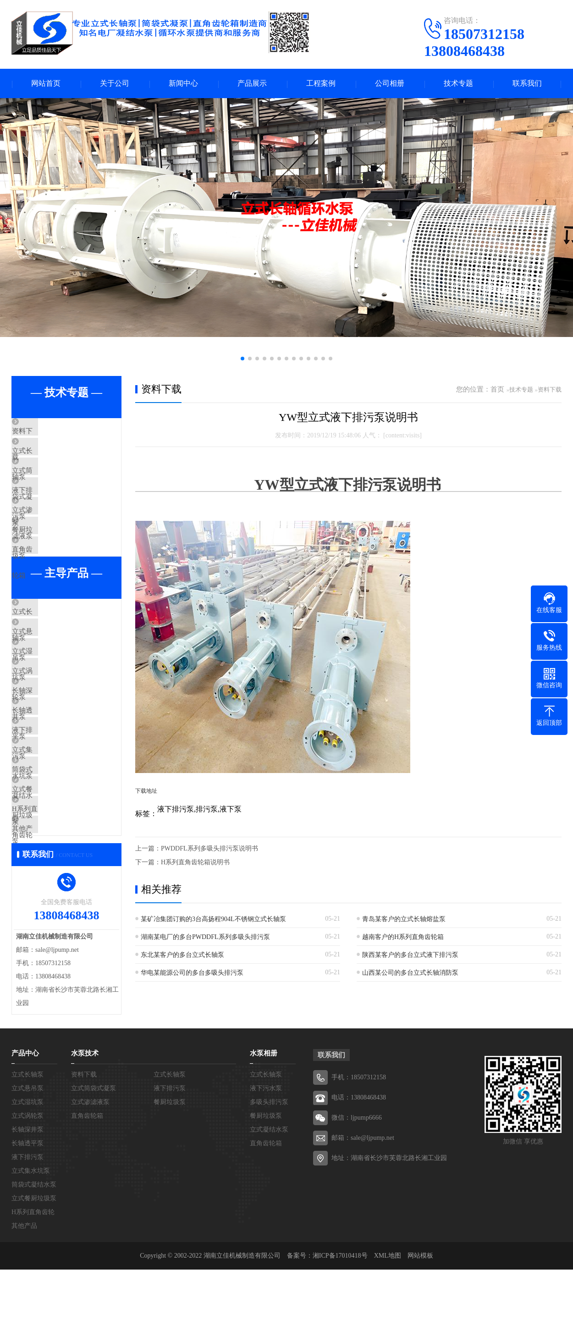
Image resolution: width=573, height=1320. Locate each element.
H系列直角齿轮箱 (59, 935)
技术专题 (458, 84)
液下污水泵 (266, 1228)
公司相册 (389, 84)
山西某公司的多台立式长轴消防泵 (410, 972)
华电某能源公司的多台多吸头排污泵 (192, 972)
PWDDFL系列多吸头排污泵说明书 (209, 848)
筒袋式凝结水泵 (57, 880)
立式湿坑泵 (50, 718)
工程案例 (321, 84)
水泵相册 (263, 1193)
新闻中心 (183, 84)
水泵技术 (85, 1193)
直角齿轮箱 (50, 594)
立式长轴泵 (50, 459)
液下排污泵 (50, 513)
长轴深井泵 (50, 772)
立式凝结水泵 (269, 1269)
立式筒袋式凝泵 (57, 486)
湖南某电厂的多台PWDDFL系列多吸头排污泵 (205, 936)
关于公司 (114, 84)
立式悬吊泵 (50, 691)
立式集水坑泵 (53, 853)
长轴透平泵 (50, 799)
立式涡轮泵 (50, 745)
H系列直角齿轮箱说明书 (195, 862)
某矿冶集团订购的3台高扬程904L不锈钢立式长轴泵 (213, 919)
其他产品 (47, 962)
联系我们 (527, 84)
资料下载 (47, 432)
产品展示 (252, 84)
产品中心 (25, 1193)
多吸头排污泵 (269, 1241)
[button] (242, 359)
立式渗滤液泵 (53, 540)
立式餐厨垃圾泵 (57, 907)
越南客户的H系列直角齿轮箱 (403, 936)
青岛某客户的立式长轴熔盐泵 (404, 919)
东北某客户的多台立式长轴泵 (182, 954)
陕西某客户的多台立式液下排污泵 (410, 954)
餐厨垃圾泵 (50, 567)
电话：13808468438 (358, 1237)
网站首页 (46, 84)
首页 (497, 389)
